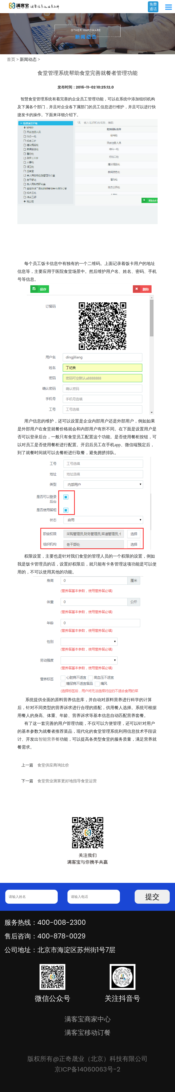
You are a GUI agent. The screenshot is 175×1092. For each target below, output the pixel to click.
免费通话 (153, 7)
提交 (152, 897)
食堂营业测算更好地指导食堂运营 (67, 781)
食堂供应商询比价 (53, 765)
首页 (11, 59)
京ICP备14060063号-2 (87, 1069)
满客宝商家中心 (88, 1019)
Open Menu (168, 7)
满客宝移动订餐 (88, 1032)
